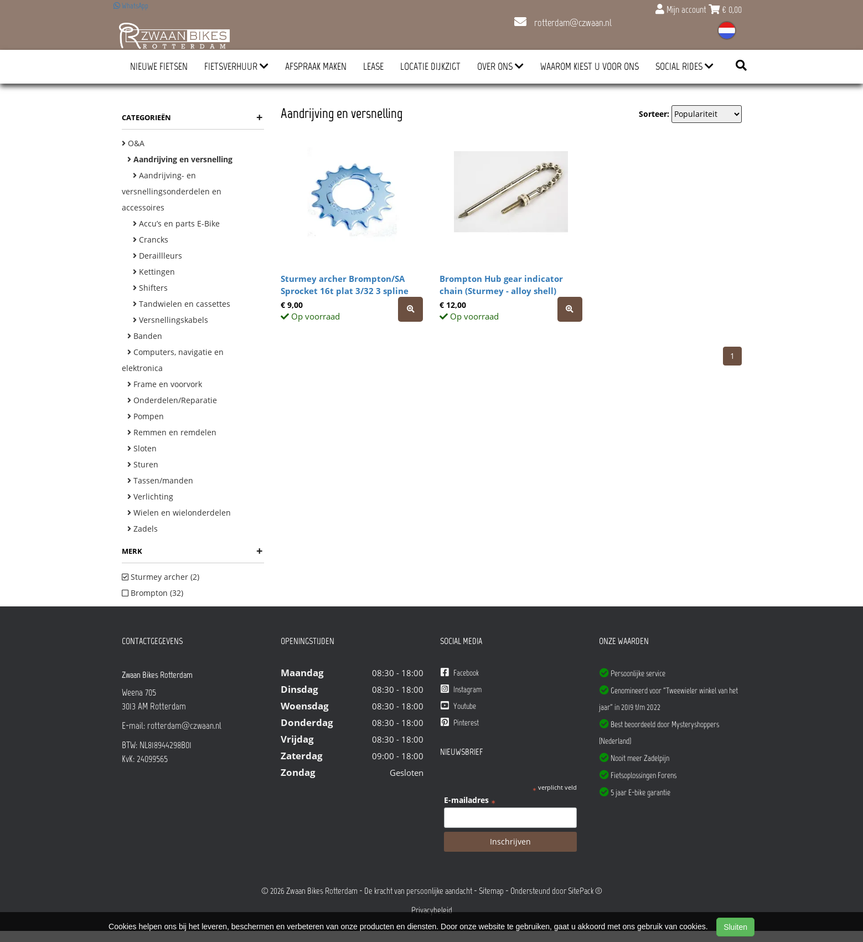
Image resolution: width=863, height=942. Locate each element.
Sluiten (735, 927)
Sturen (142, 464)
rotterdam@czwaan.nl (563, 23)
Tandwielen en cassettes (181, 303)
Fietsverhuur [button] (236, 66)
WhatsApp (130, 6)
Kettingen (154, 271)
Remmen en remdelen (171, 432)
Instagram (461, 689)
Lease (373, 66)
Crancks (150, 239)
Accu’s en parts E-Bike (176, 223)
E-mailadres (469, 800)
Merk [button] (192, 551)
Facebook (460, 672)
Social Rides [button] (684, 66)
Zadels (142, 528)
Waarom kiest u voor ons (589, 66)
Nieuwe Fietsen (159, 66)
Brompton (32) (152, 593)
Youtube (458, 706)
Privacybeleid (431, 910)
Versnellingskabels (170, 320)
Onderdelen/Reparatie (172, 400)
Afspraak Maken (316, 66)
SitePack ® (585, 891)
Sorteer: (654, 114)
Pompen (145, 416)
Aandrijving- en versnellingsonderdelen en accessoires (171, 191)
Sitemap (491, 891)
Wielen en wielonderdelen (179, 512)
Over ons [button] (500, 66)
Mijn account (682, 9)
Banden (144, 336)
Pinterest (460, 722)
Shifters (150, 287)
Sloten (142, 448)
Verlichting (150, 496)
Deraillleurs (157, 255)
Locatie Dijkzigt (430, 66)
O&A (133, 143)
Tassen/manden (160, 480)
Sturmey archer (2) (160, 577)
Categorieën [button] (192, 117)
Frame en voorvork (164, 384)
